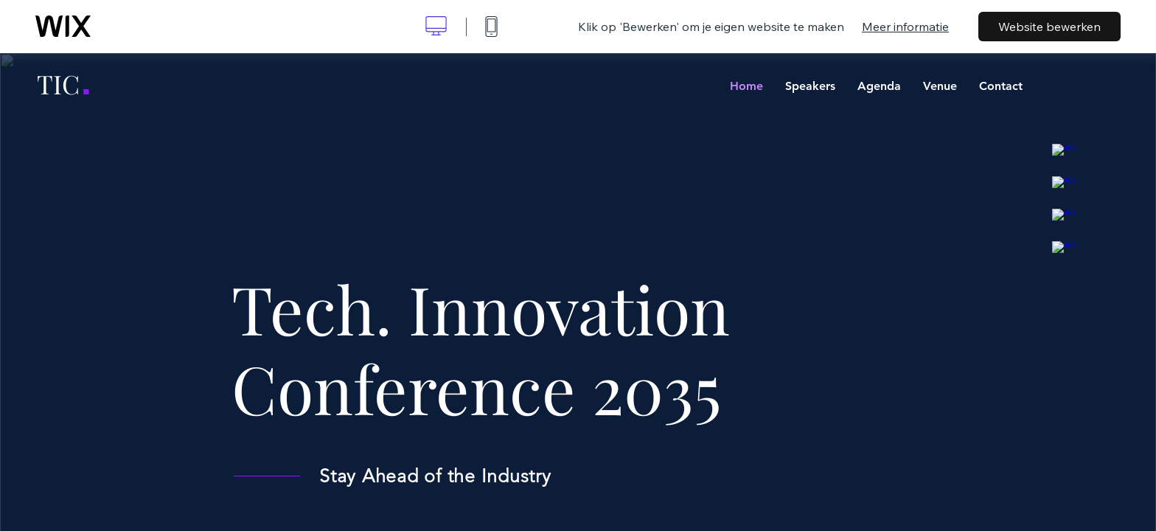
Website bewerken (1049, 26)
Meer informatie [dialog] (905, 26)
